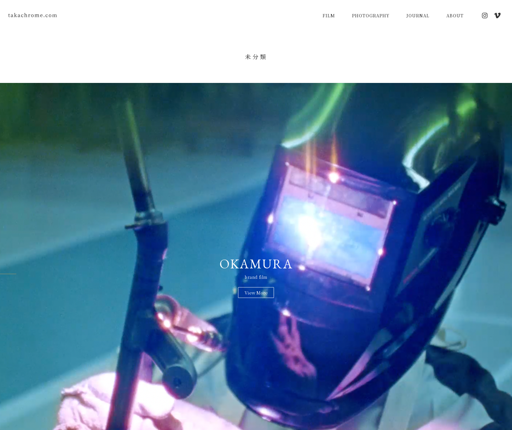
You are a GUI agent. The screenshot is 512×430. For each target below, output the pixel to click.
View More (256, 292)
